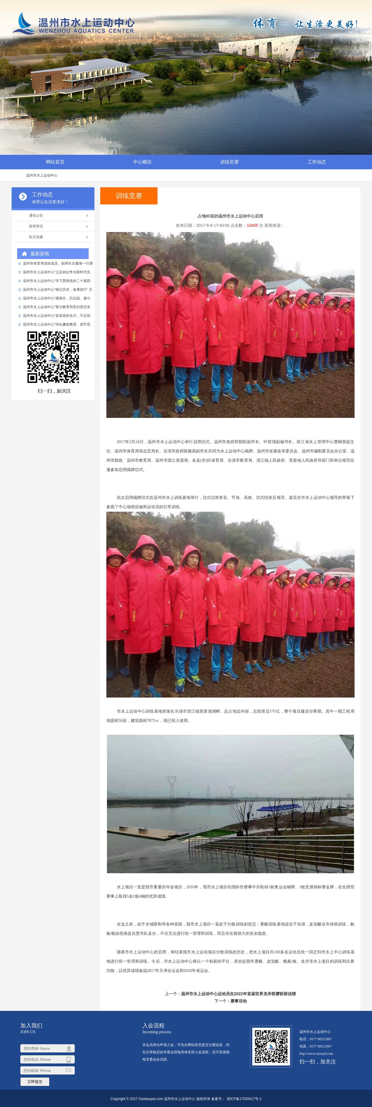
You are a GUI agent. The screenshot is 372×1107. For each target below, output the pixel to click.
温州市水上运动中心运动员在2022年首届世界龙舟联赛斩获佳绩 (238, 993)
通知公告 (36, 215)
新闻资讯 (36, 226)
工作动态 (316, 161)
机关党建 (36, 237)
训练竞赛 (229, 161)
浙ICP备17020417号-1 (244, 1099)
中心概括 (142, 161)
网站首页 (55, 161)
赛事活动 (238, 1001)
